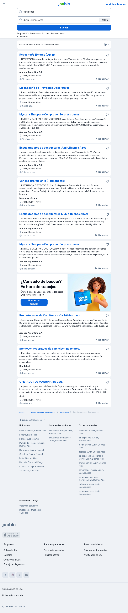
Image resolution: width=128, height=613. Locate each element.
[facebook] (5, 575)
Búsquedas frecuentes (33, 419)
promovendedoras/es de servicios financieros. (49, 348)
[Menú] (4, 4)
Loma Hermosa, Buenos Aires (32, 430)
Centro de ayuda (12, 559)
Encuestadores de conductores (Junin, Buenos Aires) (53, 213)
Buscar (64, 27)
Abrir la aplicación (116, 4)
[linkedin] (26, 575)
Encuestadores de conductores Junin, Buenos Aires (52, 147)
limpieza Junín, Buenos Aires (92, 451)
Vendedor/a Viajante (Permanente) (42, 180)
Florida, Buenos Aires (29, 439)
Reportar (101, 78)
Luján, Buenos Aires (28, 458)
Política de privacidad (13, 595)
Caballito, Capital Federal (31, 454)
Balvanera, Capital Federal (31, 450)
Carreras (8, 554)
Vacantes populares (28, 505)
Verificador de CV (93, 554)
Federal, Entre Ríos (28, 434)
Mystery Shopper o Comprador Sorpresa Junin (49, 114)
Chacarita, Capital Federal (31, 466)
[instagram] (12, 575)
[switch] (106, 44)
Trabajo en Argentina (14, 564)
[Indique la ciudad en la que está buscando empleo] (64, 19)
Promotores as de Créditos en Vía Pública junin (49, 315)
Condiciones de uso (12, 588)
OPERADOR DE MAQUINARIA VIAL (41, 381)
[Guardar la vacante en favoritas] (107, 55)
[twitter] (19, 575)
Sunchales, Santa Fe (29, 470)
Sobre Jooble (10, 550)
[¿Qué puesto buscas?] (64, 11)
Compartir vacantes (54, 550)
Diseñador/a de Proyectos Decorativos (44, 87)
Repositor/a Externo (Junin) (37, 54)
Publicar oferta (51, 554)
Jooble (21, 606)
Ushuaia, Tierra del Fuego (31, 462)
